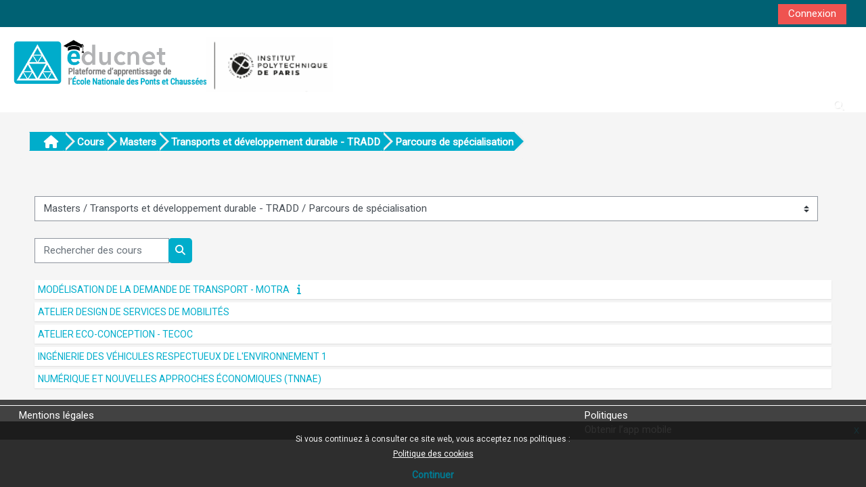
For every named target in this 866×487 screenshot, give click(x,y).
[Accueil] (171, 62)
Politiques (606, 415)
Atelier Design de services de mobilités (133, 311)
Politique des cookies (433, 454)
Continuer (433, 474)
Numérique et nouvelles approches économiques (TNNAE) (179, 378)
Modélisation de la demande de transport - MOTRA (164, 289)
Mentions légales (56, 415)
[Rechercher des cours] (102, 250)
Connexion (812, 13)
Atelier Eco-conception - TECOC (115, 334)
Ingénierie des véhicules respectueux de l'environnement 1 (182, 356)
